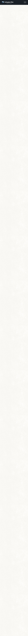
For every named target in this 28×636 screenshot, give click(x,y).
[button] (25, 2)
